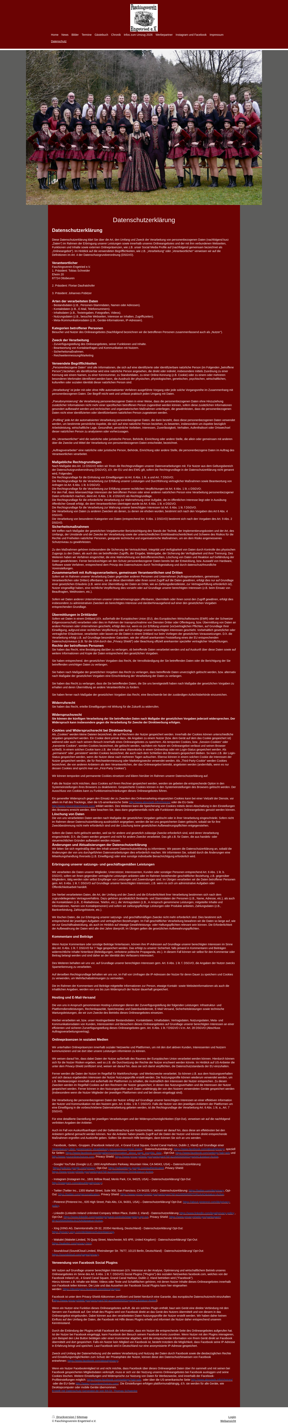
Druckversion (63, 1417)
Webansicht (228, 1421)
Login (232, 1417)
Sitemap (82, 1417)
